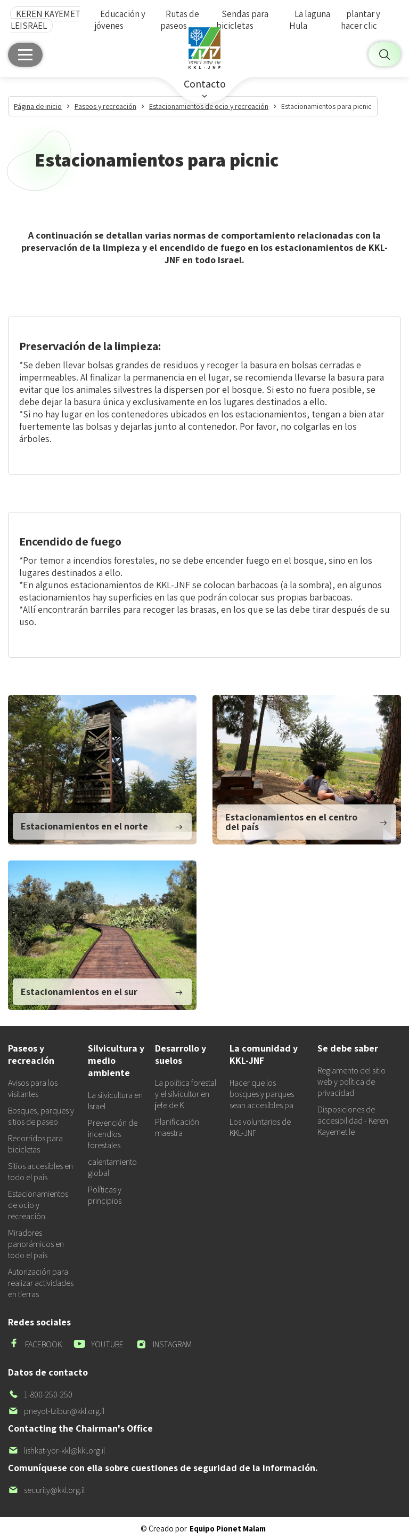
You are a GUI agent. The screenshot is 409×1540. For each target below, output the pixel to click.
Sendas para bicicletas (242, 19)
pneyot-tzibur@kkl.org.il (56, 1411)
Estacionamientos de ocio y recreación (38, 1205)
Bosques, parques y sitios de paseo (41, 1116)
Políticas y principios (104, 1195)
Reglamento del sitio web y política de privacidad (351, 1082)
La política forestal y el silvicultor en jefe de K (185, 1094)
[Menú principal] (25, 55)
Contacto (205, 84)
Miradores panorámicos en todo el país (36, 1244)
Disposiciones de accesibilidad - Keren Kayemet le (352, 1121)
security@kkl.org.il (46, 1490)
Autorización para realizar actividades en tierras (40, 1283)
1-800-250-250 (40, 1394)
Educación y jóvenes (120, 19)
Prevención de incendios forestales (112, 1134)
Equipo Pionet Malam (228, 1528)
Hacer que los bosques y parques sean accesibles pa (262, 1094)
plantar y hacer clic (360, 19)
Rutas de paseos (179, 19)
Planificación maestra (177, 1127)
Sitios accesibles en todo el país (40, 1171)
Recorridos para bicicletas (35, 1144)
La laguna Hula (309, 19)
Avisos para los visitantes (33, 1088)
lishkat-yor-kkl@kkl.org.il (56, 1450)
